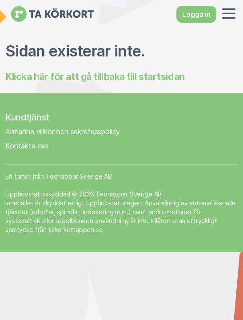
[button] (227, 14)
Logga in (196, 14)
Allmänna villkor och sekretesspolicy (62, 131)
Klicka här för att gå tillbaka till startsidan (95, 76)
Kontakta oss (27, 145)
